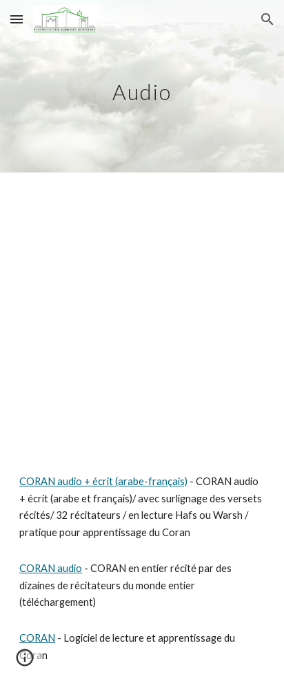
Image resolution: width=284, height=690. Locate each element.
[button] (16, 19)
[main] (142, 86)
